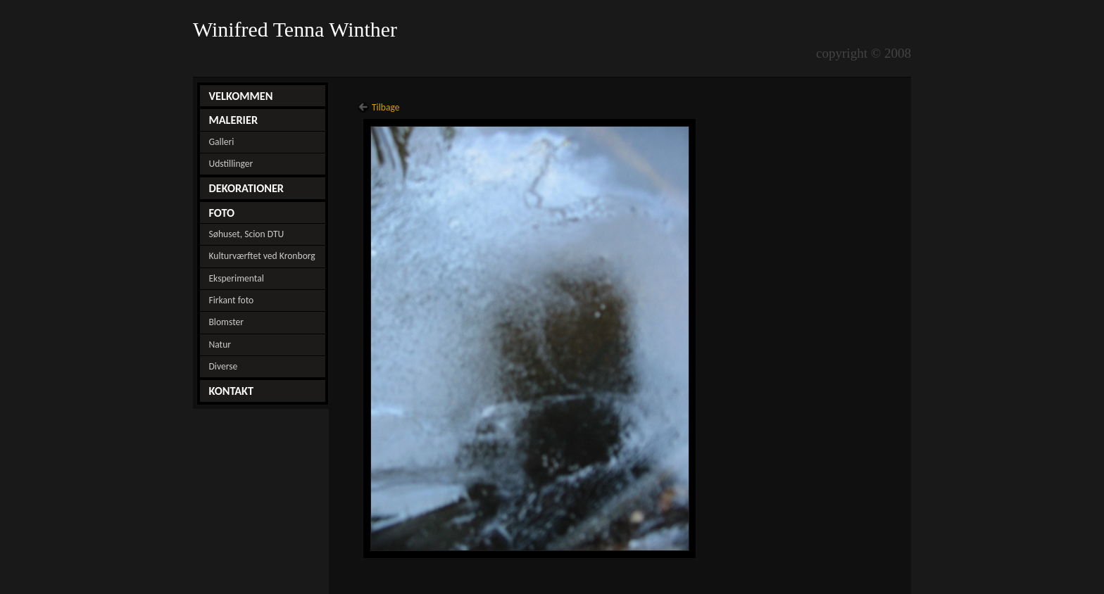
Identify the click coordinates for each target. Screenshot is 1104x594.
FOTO (221, 213)
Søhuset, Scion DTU (246, 234)
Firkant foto (230, 300)
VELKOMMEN (240, 96)
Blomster (226, 322)
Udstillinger (230, 164)
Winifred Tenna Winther (298, 29)
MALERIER (233, 120)
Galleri (221, 142)
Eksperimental (235, 278)
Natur (219, 344)
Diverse (222, 366)
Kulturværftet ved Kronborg (261, 256)
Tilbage (386, 107)
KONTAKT (230, 391)
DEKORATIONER (246, 188)
